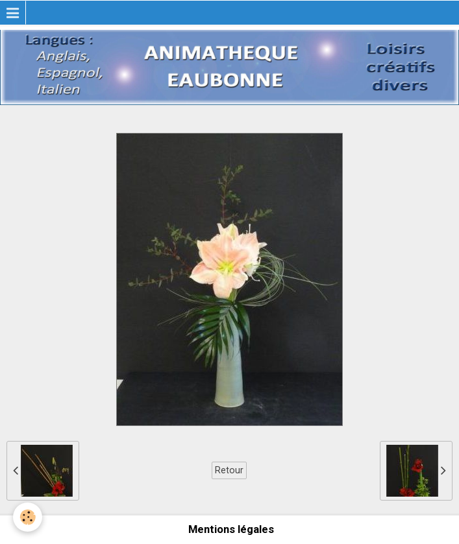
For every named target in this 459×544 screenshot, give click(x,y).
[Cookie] (27, 517)
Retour (229, 470)
